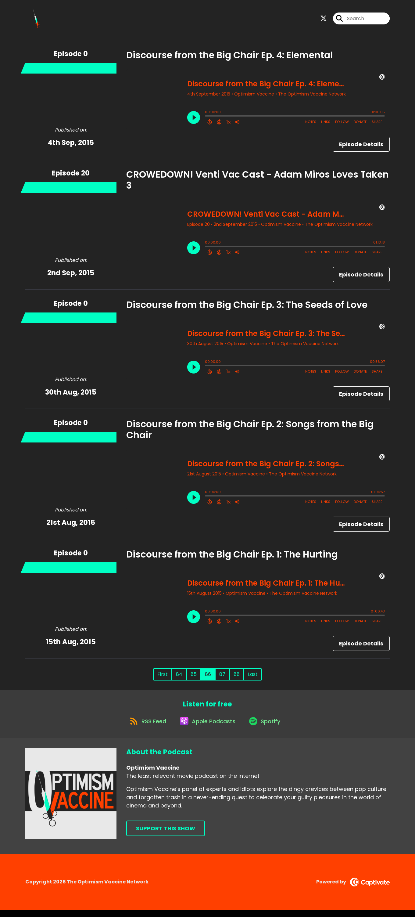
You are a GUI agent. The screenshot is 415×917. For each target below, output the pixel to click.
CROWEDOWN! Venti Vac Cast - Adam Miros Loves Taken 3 (257, 183)
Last (253, 677)
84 (179, 677)
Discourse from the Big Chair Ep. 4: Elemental (229, 58)
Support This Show (165, 835)
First (162, 677)
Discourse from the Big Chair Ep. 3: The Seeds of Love (246, 307)
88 (237, 677)
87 (222, 677)
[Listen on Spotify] (267, 727)
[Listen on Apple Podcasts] (207, 727)
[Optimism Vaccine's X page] (323, 20)
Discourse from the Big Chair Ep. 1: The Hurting (232, 557)
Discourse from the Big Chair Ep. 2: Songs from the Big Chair (250, 432)
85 (194, 677)
